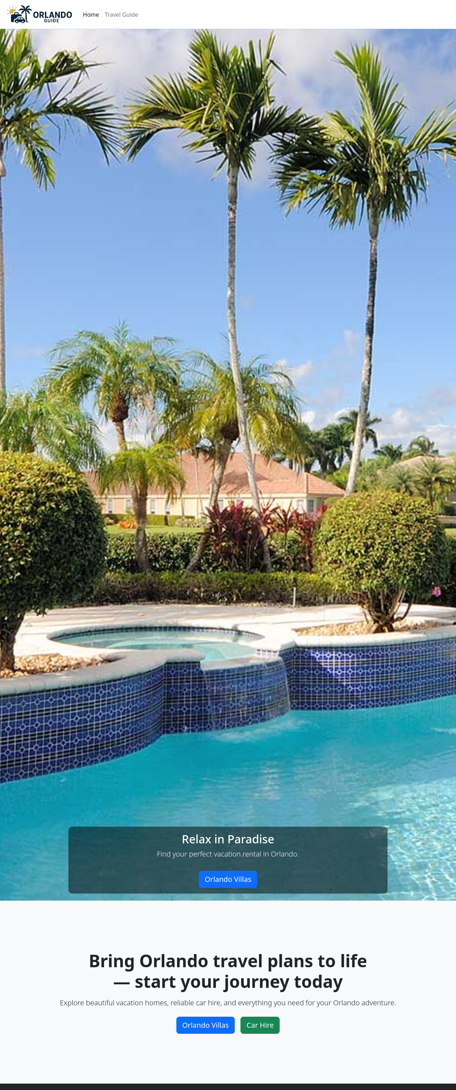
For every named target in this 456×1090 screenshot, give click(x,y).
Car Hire (260, 1025)
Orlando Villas (228, 879)
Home (91, 15)
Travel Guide (121, 15)
